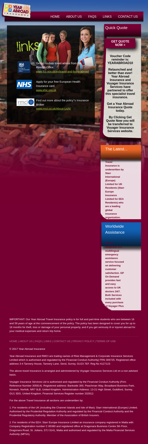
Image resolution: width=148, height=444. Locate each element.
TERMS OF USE (106, 341)
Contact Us (128, 16)
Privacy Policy (83, 341)
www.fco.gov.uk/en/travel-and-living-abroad (62, 71)
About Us (74, 16)
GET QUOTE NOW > (120, 43)
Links (107, 16)
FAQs (92, 16)
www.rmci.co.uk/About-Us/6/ (53, 108)
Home (55, 16)
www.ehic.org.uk (46, 90)
